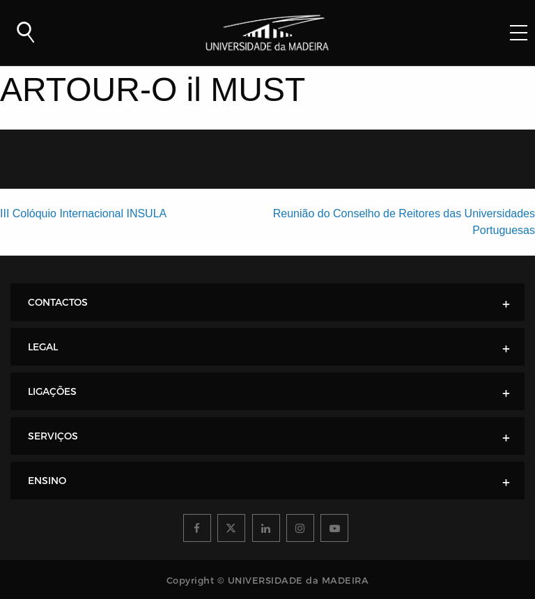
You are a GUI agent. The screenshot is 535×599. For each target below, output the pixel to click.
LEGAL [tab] (43, 347)
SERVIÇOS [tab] (53, 436)
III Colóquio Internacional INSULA (83, 213)
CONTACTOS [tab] (58, 302)
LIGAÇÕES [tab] (52, 391)
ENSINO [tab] (47, 480)
